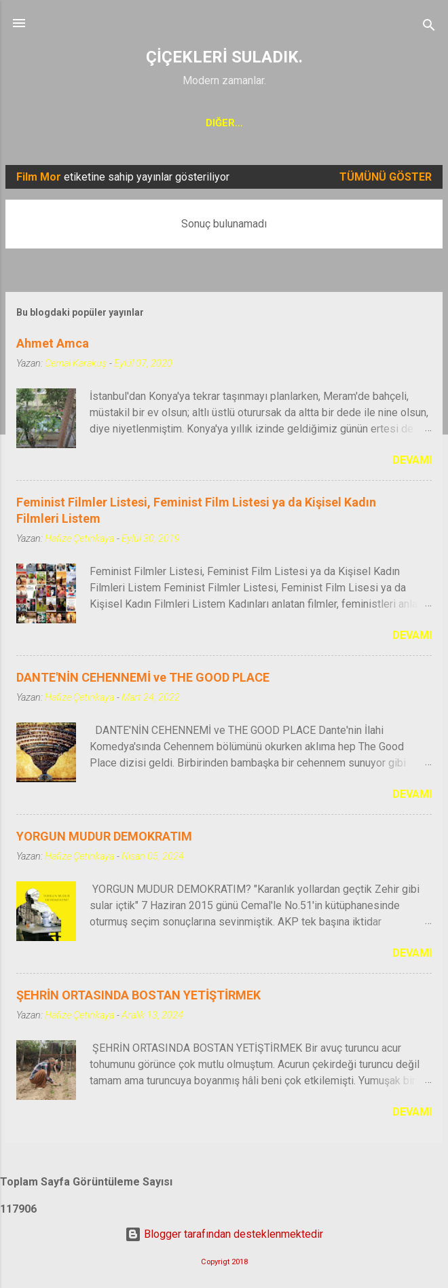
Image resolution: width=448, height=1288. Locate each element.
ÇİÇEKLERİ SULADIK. (224, 57)
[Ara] (429, 27)
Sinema (194, 123)
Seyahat (317, 123)
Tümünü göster (385, 179)
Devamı (412, 462)
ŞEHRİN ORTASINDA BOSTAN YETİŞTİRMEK (138, 998)
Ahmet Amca (52, 346)
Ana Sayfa (63, 123)
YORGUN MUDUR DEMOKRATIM (104, 839)
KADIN (253, 123)
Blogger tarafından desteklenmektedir (224, 1234)
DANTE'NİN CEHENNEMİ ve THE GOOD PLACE (142, 680)
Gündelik (390, 123)
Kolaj (133, 123)
